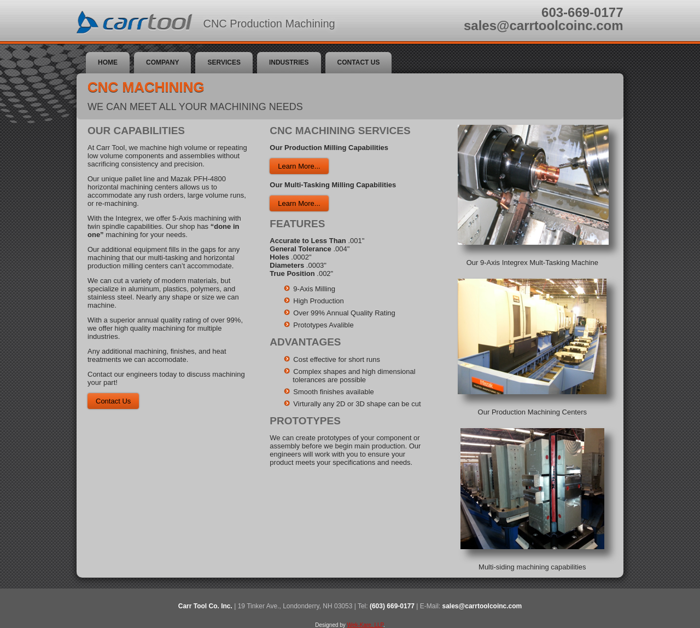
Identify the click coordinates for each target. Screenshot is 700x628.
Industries (289, 62)
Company (162, 62)
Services (223, 62)
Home (108, 62)
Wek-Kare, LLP (365, 625)
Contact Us (358, 62)
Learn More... (299, 166)
